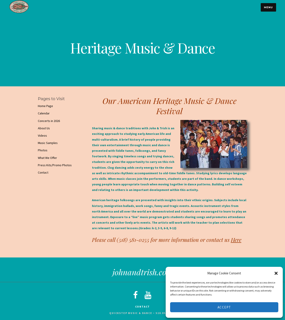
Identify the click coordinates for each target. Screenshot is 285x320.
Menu (268, 7)
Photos (42, 150)
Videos (42, 136)
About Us (44, 128)
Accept (224, 307)
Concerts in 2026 (49, 121)
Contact (43, 172)
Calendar (44, 113)
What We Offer (47, 158)
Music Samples (48, 143)
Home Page (45, 106)
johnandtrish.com (142, 272)
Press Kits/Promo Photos (55, 165)
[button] (276, 273)
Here (236, 239)
